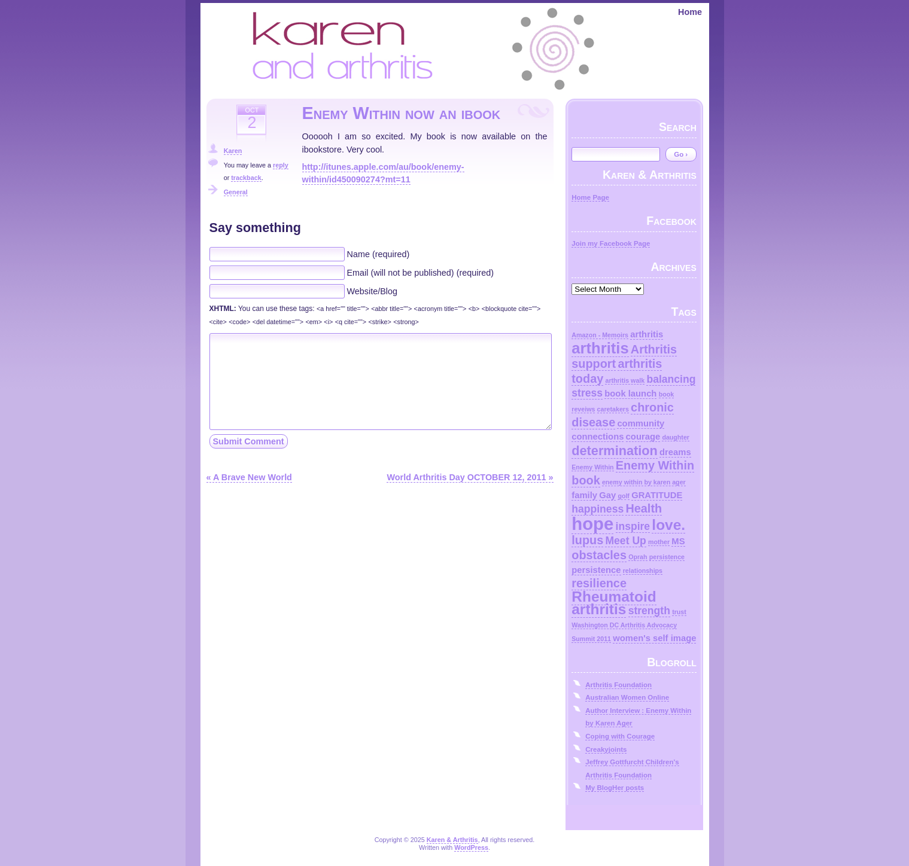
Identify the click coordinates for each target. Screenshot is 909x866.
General (236, 192)
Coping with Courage (620, 736)
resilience (599, 583)
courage (643, 436)
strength (649, 611)
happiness (597, 509)
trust (679, 611)
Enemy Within (592, 467)
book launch (630, 393)
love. (668, 525)
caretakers (613, 409)
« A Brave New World (249, 477)
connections (597, 436)
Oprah (637, 556)
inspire (633, 526)
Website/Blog (372, 291)
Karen (233, 150)
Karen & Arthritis (452, 839)
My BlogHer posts (614, 787)
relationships (642, 570)
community (640, 423)
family (584, 495)
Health (643, 508)
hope (592, 523)
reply (280, 165)
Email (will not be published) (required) (420, 273)
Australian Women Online (627, 697)
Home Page (590, 197)
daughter (675, 437)
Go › (681, 154)
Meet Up (625, 541)
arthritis (646, 334)
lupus (587, 540)
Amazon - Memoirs (599, 335)
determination (614, 450)
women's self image (654, 638)
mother (659, 541)
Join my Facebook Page (610, 243)
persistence (667, 556)
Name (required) (378, 254)
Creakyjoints (606, 749)
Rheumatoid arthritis (613, 603)
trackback (246, 177)
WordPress (471, 847)
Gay (607, 495)
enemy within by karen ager (644, 482)
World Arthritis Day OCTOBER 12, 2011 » (470, 477)
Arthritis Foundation (618, 684)
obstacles (599, 555)
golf (624, 495)
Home (690, 12)
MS (678, 541)
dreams (675, 452)
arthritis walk (624, 380)
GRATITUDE (656, 495)
